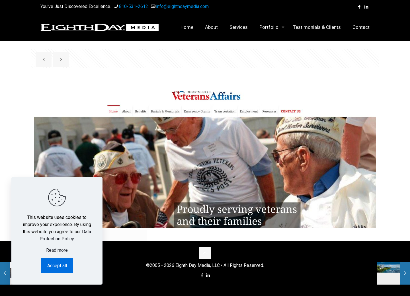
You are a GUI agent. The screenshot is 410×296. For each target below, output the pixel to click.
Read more (57, 250)
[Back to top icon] (205, 253)
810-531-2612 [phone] (133, 6)
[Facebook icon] (359, 6)
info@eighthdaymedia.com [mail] (182, 6)
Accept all (57, 265)
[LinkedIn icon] (366, 6)
